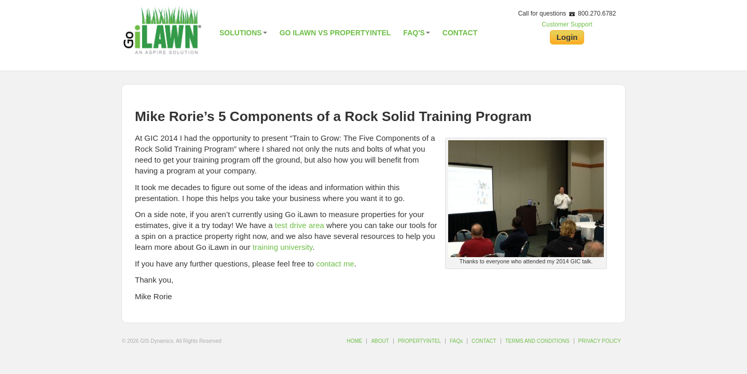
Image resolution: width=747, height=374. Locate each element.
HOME (354, 341)
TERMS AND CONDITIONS (537, 341)
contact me (335, 263)
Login (567, 37)
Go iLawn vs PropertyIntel (335, 33)
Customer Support (567, 24)
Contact (459, 33)
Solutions (243, 33)
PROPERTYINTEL (419, 341)
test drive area (299, 225)
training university (283, 247)
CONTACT (484, 341)
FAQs (456, 341)
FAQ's (416, 33)
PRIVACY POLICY (599, 341)
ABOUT (380, 341)
